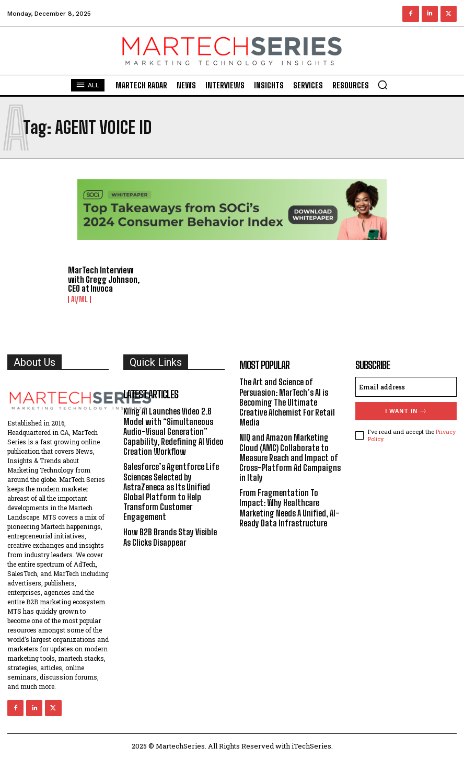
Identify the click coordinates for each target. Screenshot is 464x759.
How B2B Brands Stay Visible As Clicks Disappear (170, 537)
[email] (406, 387)
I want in (406, 411)
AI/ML (79, 299)
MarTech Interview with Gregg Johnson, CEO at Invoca (104, 279)
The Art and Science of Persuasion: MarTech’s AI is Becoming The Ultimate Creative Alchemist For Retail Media (287, 402)
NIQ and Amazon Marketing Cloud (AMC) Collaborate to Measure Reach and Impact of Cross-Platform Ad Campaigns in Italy (290, 457)
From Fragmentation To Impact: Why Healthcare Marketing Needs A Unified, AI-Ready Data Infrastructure (289, 508)
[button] (382, 84)
